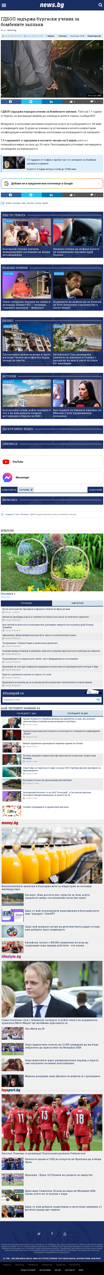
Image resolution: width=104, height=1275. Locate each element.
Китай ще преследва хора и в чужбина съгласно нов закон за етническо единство (45, 616)
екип (81, 1270)
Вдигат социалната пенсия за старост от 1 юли (26, 674)
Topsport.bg (47, 1265)
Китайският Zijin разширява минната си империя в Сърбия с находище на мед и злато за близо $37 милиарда (75, 359)
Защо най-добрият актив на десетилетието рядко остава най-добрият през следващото (62, 928)
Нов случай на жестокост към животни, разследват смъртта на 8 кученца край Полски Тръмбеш (48, 626)
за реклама (45, 1270)
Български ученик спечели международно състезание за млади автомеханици (26, 251)
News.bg (7, 1265)
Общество (5, 597)
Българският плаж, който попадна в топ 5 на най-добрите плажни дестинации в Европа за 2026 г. (26, 413)
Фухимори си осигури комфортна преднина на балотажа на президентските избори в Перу (50, 666)
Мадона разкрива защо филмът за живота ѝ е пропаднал (62, 1076)
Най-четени (77, 603)
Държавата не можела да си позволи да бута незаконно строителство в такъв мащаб (77, 304)
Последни (26, 603)
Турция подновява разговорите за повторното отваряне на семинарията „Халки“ (61, 732)
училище (17, 203)
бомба (8, 203)
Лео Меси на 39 (34, 1028)
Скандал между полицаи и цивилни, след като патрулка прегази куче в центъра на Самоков (51, 651)
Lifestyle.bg (33, 1265)
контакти (70, 1270)
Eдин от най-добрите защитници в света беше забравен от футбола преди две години (63, 1208)
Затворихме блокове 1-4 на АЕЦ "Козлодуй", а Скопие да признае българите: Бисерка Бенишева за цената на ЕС (57, 793)
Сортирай (26, 490)
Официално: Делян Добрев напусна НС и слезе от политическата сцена (39, 635)
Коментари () (94, 36)
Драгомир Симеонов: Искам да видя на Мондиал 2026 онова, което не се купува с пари (60, 1192)
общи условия (28, 1270)
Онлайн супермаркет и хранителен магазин (46, 807)
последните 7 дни (26, 713)
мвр (23, 203)
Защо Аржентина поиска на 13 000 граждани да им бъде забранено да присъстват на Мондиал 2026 (61, 1046)
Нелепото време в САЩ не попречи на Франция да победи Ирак (63, 1160)
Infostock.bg (74, 1265)
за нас (58, 1270)
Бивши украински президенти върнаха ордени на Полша (53, 743)
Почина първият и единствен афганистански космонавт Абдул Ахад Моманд (59, 756)
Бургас (51, 36)
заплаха (30, 203)
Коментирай (95, 490)
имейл (45, 203)
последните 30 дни (77, 713)
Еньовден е (8, 593)
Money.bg (19, 1265)
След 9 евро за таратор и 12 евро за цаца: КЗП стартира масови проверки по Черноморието (62, 769)
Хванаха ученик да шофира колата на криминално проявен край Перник (76, 251)
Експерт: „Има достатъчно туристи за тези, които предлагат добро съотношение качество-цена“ (57, 896)
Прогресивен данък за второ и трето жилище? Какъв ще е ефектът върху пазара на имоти (26, 357)
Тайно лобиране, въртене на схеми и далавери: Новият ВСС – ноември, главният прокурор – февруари (26, 304)
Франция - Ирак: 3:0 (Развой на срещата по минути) (58, 1174)
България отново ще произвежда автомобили (47, 780)
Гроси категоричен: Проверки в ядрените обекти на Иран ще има (36, 609)
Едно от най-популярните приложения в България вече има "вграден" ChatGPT (62, 912)
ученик (38, 203)
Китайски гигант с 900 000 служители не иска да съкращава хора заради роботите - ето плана (56, 944)
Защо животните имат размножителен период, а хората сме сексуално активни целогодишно (61, 1062)
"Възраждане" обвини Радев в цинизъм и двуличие (29, 643)
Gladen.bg (60, 1265)
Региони (63, 36)
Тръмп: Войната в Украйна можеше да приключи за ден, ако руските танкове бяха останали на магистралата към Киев (59, 720)
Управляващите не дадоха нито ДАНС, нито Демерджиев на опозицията (40, 658)
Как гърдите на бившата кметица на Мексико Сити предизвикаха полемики (77, 413)
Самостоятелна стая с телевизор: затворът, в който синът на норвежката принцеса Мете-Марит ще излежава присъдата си (49, 1021)
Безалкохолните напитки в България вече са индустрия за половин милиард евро (47, 887)
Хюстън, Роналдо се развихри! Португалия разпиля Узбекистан (44, 1153)
